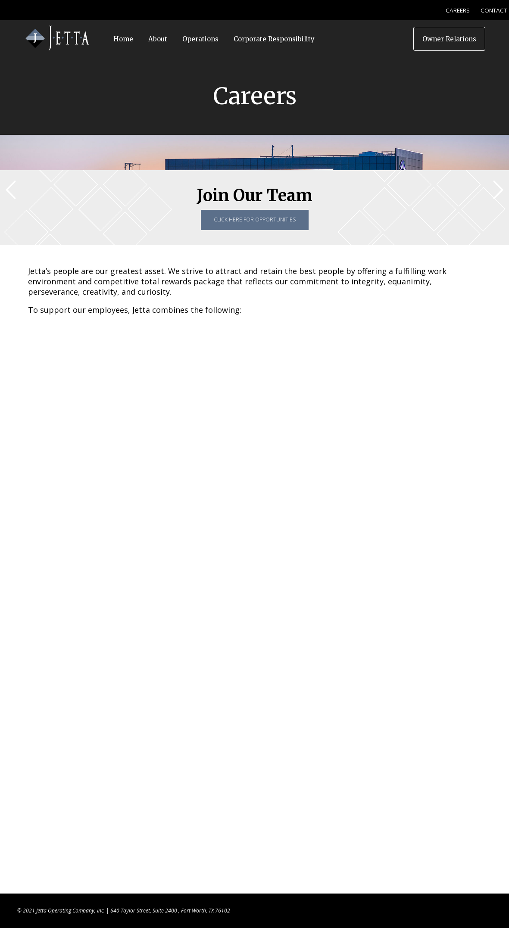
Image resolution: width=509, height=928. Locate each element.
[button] (498, 190)
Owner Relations (449, 39)
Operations (200, 39)
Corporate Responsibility (274, 39)
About (157, 39)
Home (123, 39)
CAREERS (458, 10)
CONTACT (494, 10)
